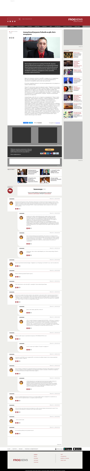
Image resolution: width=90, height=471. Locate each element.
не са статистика (78, 71)
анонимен (11, 198)
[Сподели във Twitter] (11, 38)
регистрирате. (48, 193)
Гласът (35, 456)
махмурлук (77, 88)
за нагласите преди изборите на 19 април (78, 115)
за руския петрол (78, 64)
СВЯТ (51, 26)
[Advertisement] (45, 8)
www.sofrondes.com (58, 470)
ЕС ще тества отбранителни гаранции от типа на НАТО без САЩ (78, 106)
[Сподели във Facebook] (9, 38)
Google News (58, 122)
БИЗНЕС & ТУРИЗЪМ (67, 26)
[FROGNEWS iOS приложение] (77, 449)
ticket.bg (63, 470)
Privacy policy (44, 470)
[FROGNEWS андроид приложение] (68, 449)
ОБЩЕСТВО (37, 26)
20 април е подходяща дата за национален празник (78, 80)
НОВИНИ (12, 26)
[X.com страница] (12, 21)
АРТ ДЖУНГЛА (57, 26)
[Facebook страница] (10, 21)
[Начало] (8, 21)
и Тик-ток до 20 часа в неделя (78, 98)
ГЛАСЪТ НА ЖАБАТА (21, 26)
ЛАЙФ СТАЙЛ (77, 26)
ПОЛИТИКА (44, 26)
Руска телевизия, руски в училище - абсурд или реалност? (77, 55)
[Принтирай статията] (13, 38)
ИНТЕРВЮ (30, 26)
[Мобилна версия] (59, 449)
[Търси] (19, 19)
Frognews (39, 122)
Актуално (36, 460)
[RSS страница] (15, 21)
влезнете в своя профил (34, 193)
